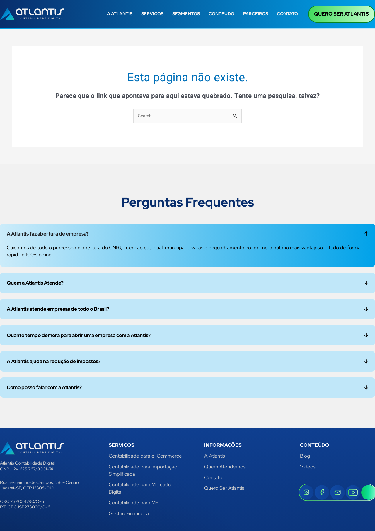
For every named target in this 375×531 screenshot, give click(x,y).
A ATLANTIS (119, 14)
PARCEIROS (255, 14)
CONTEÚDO (221, 14)
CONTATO (287, 14)
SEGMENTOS (186, 14)
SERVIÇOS (152, 14)
